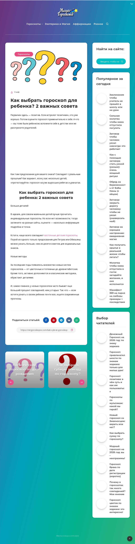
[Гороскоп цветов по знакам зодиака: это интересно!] (101, 503)
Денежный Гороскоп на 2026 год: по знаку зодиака (117, 340)
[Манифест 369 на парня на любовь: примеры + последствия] (101, 293)
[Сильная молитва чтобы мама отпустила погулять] (101, 119)
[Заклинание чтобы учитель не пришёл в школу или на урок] (101, 98)
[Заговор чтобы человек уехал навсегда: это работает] (101, 137)
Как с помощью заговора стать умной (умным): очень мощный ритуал (117, 165)
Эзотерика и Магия (57, 24)
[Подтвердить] (122, 62)
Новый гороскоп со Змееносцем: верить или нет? (117, 421)
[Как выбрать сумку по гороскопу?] (101, 437)
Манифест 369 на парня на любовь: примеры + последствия (117, 296)
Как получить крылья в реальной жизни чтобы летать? (118, 251)
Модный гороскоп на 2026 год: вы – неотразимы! (117, 452)
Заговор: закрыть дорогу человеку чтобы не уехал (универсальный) (117, 211)
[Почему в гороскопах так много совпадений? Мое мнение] (101, 486)
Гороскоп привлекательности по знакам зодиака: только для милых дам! (117, 361)
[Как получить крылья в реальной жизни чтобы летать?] (101, 248)
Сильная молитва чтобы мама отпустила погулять (117, 122)
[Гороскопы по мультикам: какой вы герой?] (101, 401)
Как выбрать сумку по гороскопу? (117, 436)
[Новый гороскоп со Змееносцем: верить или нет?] (101, 419)
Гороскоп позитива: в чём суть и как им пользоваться (117, 384)
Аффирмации (82, 24)
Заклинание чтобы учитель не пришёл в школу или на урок (117, 102)
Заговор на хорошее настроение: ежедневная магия (117, 233)
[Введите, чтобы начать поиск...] (111, 61)
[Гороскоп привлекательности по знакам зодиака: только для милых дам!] (101, 356)
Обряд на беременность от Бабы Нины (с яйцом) (118, 188)
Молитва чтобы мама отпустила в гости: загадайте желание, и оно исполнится (117, 273)
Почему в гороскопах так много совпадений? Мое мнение (118, 488)
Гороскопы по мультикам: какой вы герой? (116, 403)
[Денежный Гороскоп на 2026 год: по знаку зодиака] (101, 338)
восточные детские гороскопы (60, 235)
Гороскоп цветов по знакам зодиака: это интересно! (117, 506)
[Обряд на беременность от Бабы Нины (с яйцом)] (101, 185)
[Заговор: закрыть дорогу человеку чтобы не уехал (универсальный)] (101, 203)
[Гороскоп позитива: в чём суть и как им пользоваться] (101, 380)
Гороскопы (33, 24)
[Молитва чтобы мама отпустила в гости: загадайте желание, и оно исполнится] (101, 266)
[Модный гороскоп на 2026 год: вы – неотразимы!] (101, 450)
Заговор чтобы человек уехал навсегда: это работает (118, 141)
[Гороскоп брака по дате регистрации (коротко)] (101, 468)
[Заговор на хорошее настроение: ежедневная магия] (101, 230)
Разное (98, 24)
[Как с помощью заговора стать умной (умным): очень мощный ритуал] (101, 158)
